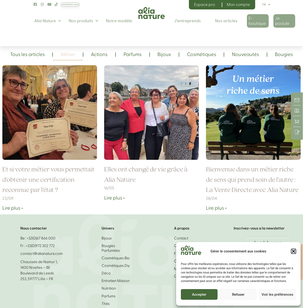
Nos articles (226, 21)
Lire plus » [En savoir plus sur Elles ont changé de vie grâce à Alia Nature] (114, 197)
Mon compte (238, 5)
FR (266, 5)
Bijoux (164, 54)
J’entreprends (187, 21)
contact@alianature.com (41, 254)
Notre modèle (119, 21)
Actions (99, 54)
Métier (68, 54)
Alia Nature (47, 21)
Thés (106, 304)
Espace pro (204, 5)
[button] (293, 251)
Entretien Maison (116, 281)
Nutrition (109, 288)
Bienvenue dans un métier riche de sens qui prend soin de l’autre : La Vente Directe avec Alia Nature (252, 180)
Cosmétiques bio (116, 258)
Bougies (284, 54)
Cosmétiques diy (116, 266)
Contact (181, 238)
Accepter (199, 294)
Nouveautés (245, 54)
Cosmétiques (201, 54)
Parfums (133, 54)
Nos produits (83, 21)
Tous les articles (27, 54)
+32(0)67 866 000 (41, 238)
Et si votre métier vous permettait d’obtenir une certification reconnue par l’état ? (48, 180)
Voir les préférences (277, 294)
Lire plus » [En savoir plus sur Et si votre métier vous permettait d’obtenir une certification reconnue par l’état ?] (12, 208)
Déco (106, 273)
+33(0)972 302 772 (40, 246)
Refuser (238, 294)
